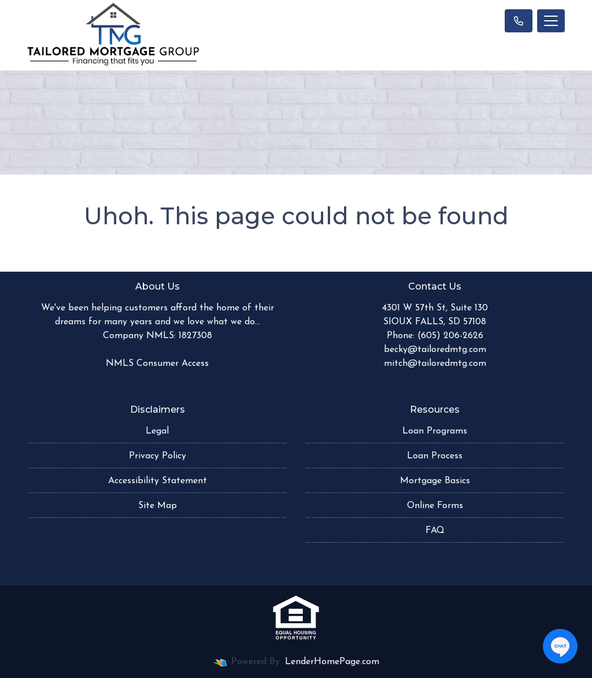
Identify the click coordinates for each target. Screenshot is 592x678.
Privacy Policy (157, 456)
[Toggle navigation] (551, 20)
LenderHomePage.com (332, 661)
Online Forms (435, 505)
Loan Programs (434, 431)
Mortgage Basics (435, 481)
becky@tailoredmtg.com (435, 349)
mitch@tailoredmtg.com (435, 363)
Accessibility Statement (157, 481)
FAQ (435, 530)
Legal (157, 431)
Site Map (157, 505)
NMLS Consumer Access (157, 363)
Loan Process (434, 456)
